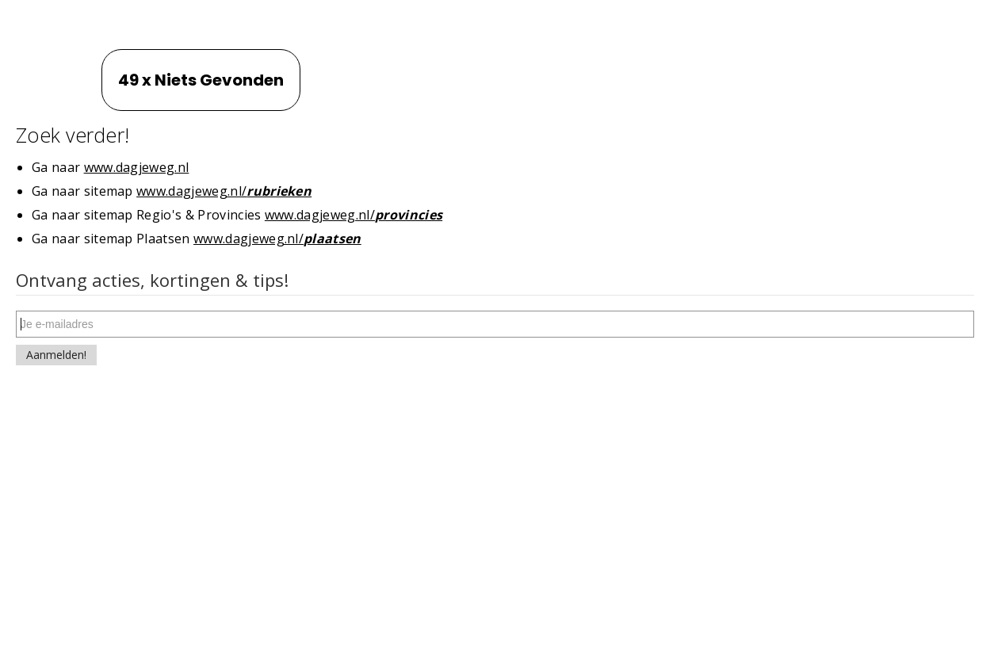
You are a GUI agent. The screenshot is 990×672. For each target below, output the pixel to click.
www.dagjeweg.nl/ (224, 191)
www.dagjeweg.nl (136, 167)
